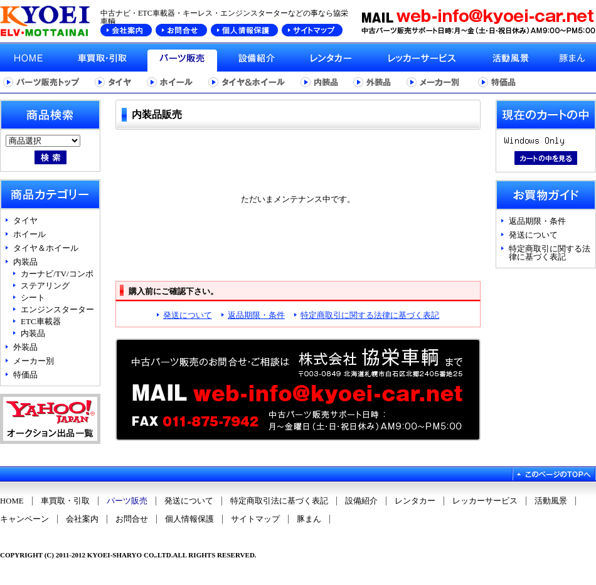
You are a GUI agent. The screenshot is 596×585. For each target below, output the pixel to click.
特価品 (25, 374)
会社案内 (82, 519)
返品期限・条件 (256, 315)
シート (33, 297)
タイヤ (25, 220)
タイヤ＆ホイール (45, 248)
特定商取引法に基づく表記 (279, 501)
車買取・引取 (65, 501)
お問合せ (131, 519)
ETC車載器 (41, 321)
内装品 (25, 261)
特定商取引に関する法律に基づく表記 (370, 315)
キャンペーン (24, 519)
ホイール (29, 234)
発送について (187, 315)
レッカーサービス (485, 501)
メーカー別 (33, 361)
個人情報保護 (189, 519)
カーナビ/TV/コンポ (57, 273)
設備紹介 (361, 501)
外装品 (25, 347)
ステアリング (45, 285)
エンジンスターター (57, 309)
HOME (12, 501)
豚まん (309, 519)
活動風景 (551, 501)
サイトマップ (255, 519)
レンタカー (415, 501)
